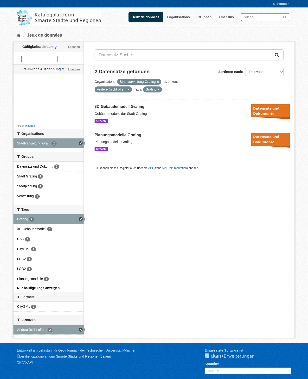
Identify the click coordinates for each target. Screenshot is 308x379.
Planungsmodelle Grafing (118, 135)
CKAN (233, 356)
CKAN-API (25, 362)
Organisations (178, 17)
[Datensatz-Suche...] (183, 54)
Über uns (226, 17)
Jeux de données (146, 17)
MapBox (30, 125)
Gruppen (205, 17)
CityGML (101, 120)
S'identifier (281, 4)
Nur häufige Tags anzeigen (38, 288)
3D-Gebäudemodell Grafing (119, 107)
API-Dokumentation (174, 168)
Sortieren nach (230, 72)
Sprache (211, 364)
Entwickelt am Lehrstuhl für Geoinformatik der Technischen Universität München (76, 350)
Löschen (74, 47)
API (150, 168)
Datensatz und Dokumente (266, 111)
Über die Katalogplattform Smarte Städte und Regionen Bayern (64, 356)
